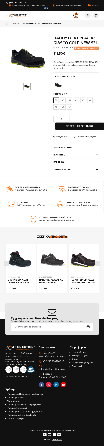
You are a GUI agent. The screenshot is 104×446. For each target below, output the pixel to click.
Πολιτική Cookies (16, 397)
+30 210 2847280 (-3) (54, 361)
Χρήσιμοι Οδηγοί (80, 355)
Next (97, 263)
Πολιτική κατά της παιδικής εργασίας (26, 411)
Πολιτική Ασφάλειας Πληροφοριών (24, 404)
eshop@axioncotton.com (52, 369)
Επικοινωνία (77, 366)
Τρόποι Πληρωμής (16, 418)
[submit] (88, 327)
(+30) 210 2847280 (18, 2)
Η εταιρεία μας (79, 352)
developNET (57, 439)
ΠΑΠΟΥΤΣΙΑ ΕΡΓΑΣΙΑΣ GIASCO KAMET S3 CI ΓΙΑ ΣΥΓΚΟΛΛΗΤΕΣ (83, 281)
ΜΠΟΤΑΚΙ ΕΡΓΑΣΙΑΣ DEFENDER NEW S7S (18, 281)
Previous (6, 263)
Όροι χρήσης (14, 401)
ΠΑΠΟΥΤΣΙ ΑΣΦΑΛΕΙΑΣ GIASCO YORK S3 (51, 281)
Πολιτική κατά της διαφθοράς (22, 415)
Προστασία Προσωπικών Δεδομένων (25, 394)
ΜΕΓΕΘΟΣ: (60, 94)
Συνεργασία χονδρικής (82, 362)
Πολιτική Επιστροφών (18, 408)
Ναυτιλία (15, 24)
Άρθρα (75, 359)
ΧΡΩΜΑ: (65, 76)
